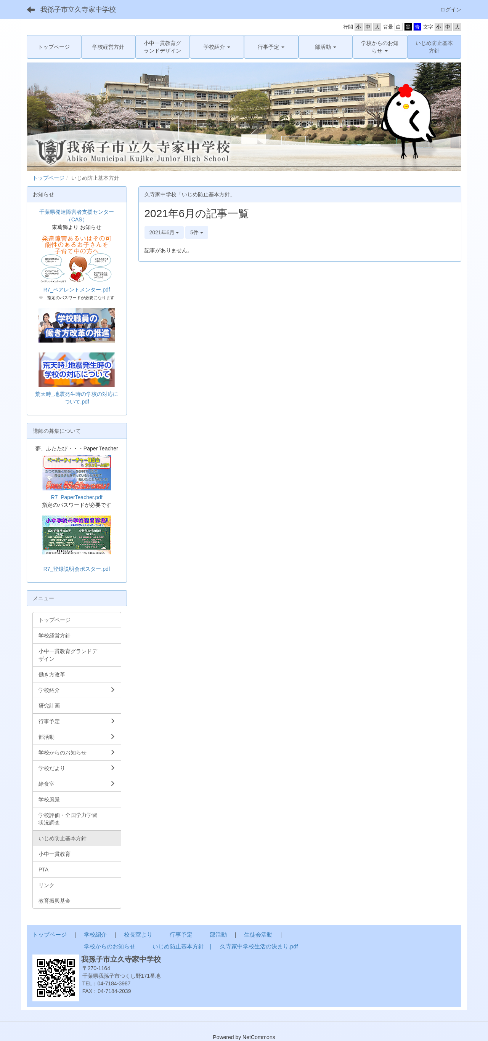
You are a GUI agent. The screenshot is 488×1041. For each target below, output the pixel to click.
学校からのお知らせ (109, 946)
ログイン (450, 9)
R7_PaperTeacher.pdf (77, 497)
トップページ (48, 178)
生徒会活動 (258, 935)
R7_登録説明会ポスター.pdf (76, 569)
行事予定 (181, 935)
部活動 (218, 935)
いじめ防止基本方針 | (182, 946)
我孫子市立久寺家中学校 (78, 9)
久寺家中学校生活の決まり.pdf (259, 946)
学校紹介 (95, 935)
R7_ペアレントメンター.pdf (76, 290)
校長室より (138, 935)
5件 (196, 232)
